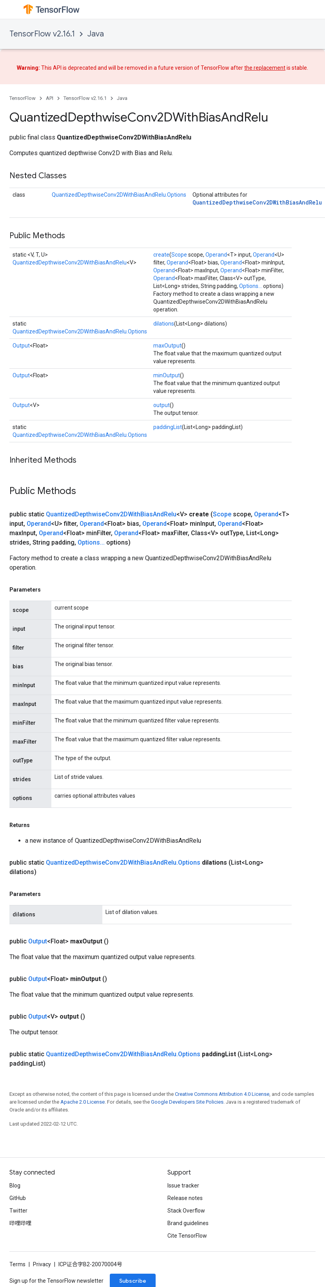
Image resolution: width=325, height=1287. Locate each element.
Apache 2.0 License (82, 1102)
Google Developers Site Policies (187, 1102)
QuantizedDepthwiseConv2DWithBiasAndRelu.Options (119, 195)
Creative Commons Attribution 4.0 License (222, 1094)
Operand (216, 255)
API (49, 98)
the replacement (264, 68)
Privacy (42, 1264)
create (161, 255)
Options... (250, 286)
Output (21, 345)
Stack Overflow (186, 1210)
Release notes (185, 1198)
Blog (14, 1185)
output (161, 405)
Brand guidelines (188, 1223)
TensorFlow (22, 98)
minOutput (166, 375)
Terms (17, 1264)
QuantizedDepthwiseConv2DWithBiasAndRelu (257, 202)
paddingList (167, 427)
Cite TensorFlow (187, 1236)
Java (95, 34)
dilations (163, 323)
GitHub (17, 1198)
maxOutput (167, 345)
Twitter (18, 1210)
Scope (179, 255)
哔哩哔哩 (20, 1223)
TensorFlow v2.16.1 (42, 34)
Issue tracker (183, 1185)
